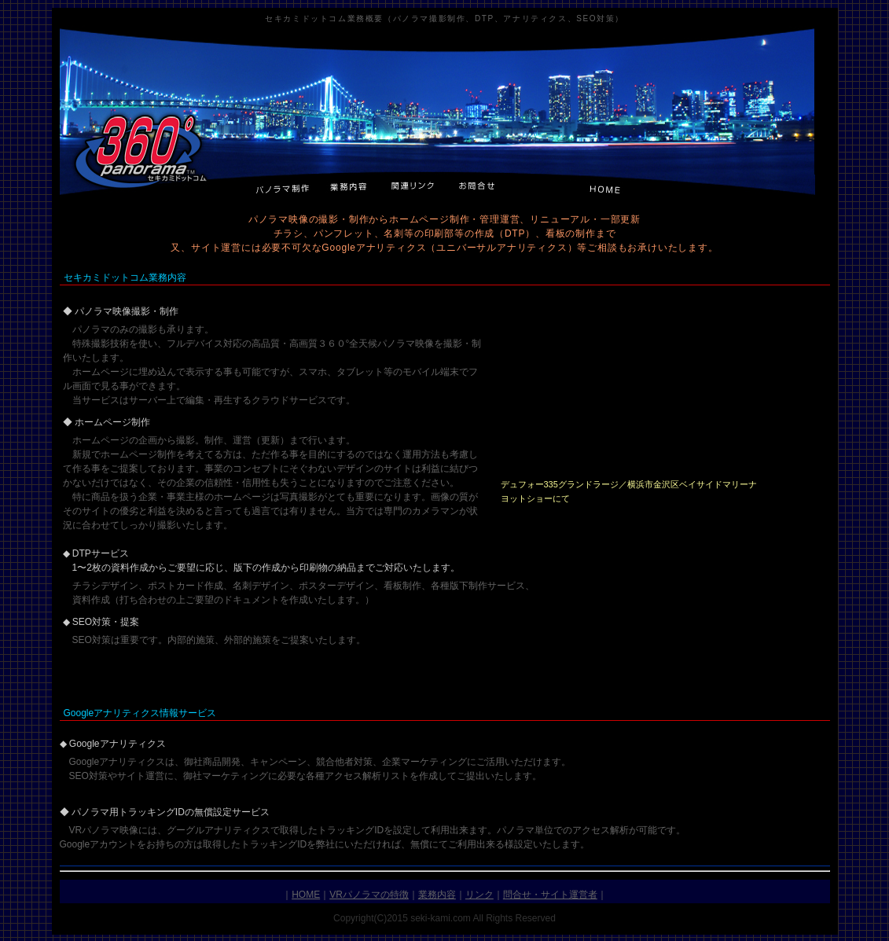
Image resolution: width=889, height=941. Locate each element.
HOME (306, 894)
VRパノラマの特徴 (369, 894)
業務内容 (437, 894)
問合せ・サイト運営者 (550, 894)
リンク (479, 894)
